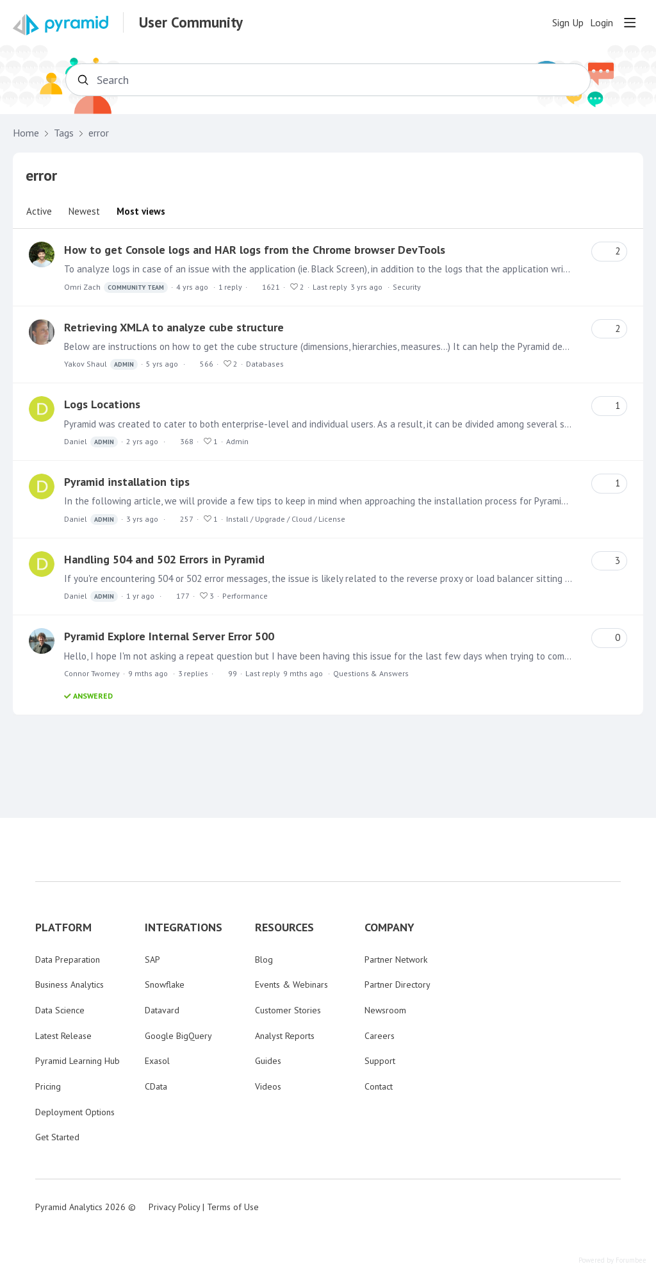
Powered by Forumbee (612, 1260)
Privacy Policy (174, 1207)
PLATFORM (63, 927)
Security (407, 287)
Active (39, 211)
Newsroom (385, 1010)
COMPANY (389, 927)
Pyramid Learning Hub (77, 1061)
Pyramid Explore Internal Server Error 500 (169, 636)
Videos (268, 1086)
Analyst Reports (285, 1036)
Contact (379, 1086)
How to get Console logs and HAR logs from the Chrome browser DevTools (254, 249)
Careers (380, 1036)
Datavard (162, 1010)
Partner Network (396, 959)
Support (380, 1061)
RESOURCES (284, 927)
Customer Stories (288, 1010)
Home (26, 133)
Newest (84, 211)
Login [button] (601, 23)
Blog (264, 959)
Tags (64, 133)
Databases (265, 364)
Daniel (91, 441)
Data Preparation (67, 959)
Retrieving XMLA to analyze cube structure (174, 327)
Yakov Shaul (101, 364)
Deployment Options (75, 1112)
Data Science (60, 1010)
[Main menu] (629, 22)
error (98, 133)
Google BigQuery (178, 1036)
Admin (237, 441)
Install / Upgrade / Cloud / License (285, 519)
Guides (268, 1061)
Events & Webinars (291, 984)
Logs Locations (102, 404)
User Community (191, 22)
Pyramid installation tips (127, 481)
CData (156, 1086)
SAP (152, 959)
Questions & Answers (371, 673)
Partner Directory (397, 984)
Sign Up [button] (568, 23)
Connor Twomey (92, 673)
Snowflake (164, 984)
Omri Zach (116, 287)
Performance (245, 596)
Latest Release (63, 1036)
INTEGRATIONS (183, 927)
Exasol (157, 1061)
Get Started (57, 1137)
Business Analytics (69, 984)
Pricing (48, 1086)
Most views (141, 211)
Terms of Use (233, 1207)
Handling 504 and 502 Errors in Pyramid (164, 559)
